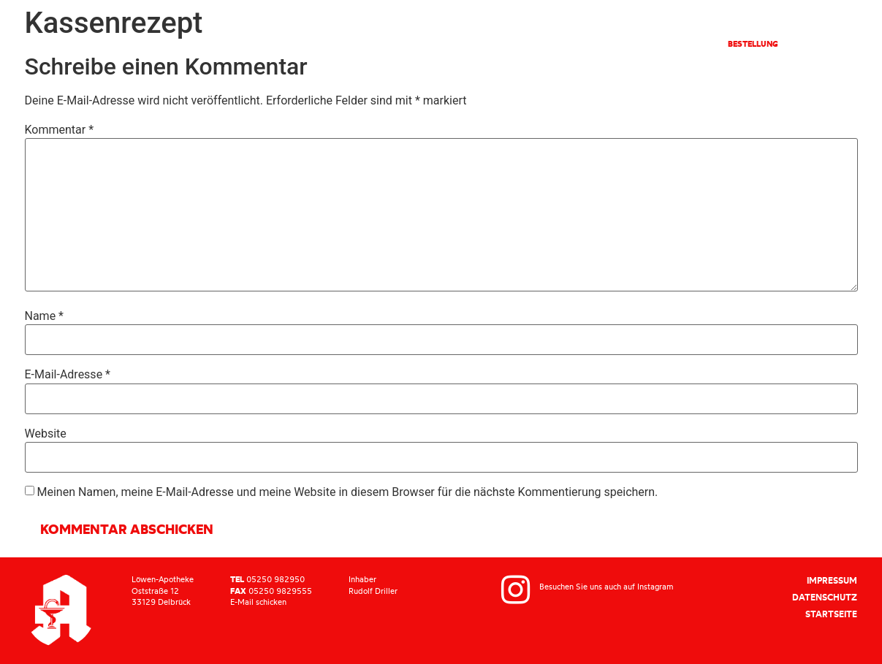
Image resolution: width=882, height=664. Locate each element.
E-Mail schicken (258, 602)
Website (45, 434)
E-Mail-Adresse (67, 375)
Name (44, 316)
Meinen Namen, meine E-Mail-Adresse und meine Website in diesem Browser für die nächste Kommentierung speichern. (347, 492)
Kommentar (59, 130)
